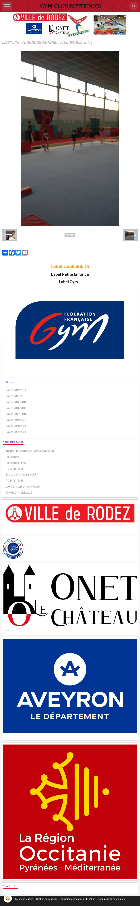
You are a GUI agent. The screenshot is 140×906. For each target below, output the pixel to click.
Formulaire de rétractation (111, 899)
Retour (70, 235)
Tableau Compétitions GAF (21, 474)
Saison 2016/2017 (16, 408)
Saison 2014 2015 (16, 396)
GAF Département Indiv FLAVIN (23, 486)
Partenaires (12, 456)
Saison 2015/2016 (16, 402)
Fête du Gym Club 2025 (19, 492)
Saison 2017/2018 (16, 413)
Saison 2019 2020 (16, 419)
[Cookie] (8, 898)
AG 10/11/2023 (15, 480)
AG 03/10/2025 (15, 468)
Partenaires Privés (16, 462)
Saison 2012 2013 (16, 390)
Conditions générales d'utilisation (78, 899)
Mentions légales (24, 899)
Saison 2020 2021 (16, 425)
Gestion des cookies (47, 899)
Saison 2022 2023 (16, 431)
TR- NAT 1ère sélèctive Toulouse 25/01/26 (30, 450)
